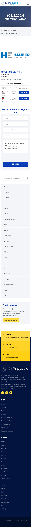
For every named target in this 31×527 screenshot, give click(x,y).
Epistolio (6, 197)
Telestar (6, 192)
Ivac (5, 268)
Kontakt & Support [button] (11, 320)
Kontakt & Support (6, 417)
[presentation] (15, 157)
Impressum (4, 427)
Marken (3, 411)
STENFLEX (7, 208)
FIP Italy (6, 279)
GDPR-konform (5, 424)
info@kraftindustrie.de (12, 357)
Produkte (4, 414)
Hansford (7, 274)
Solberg (6, 295)
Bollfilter (6, 214)
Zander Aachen (8, 246)
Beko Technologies (9, 219)
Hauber (13, 30)
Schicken (15, 164)
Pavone (6, 263)
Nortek (6, 186)
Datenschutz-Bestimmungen (9, 421)
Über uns (3, 407)
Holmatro (7, 241)
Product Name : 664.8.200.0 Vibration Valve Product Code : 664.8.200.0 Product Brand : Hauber (15, 146)
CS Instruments (8, 284)
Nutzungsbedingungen (7, 431)
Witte (5, 290)
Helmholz (7, 230)
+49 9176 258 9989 (11, 347)
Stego (5, 257)
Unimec (6, 252)
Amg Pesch (7, 235)
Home (5, 30)
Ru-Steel (6, 203)
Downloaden (24, 92)
